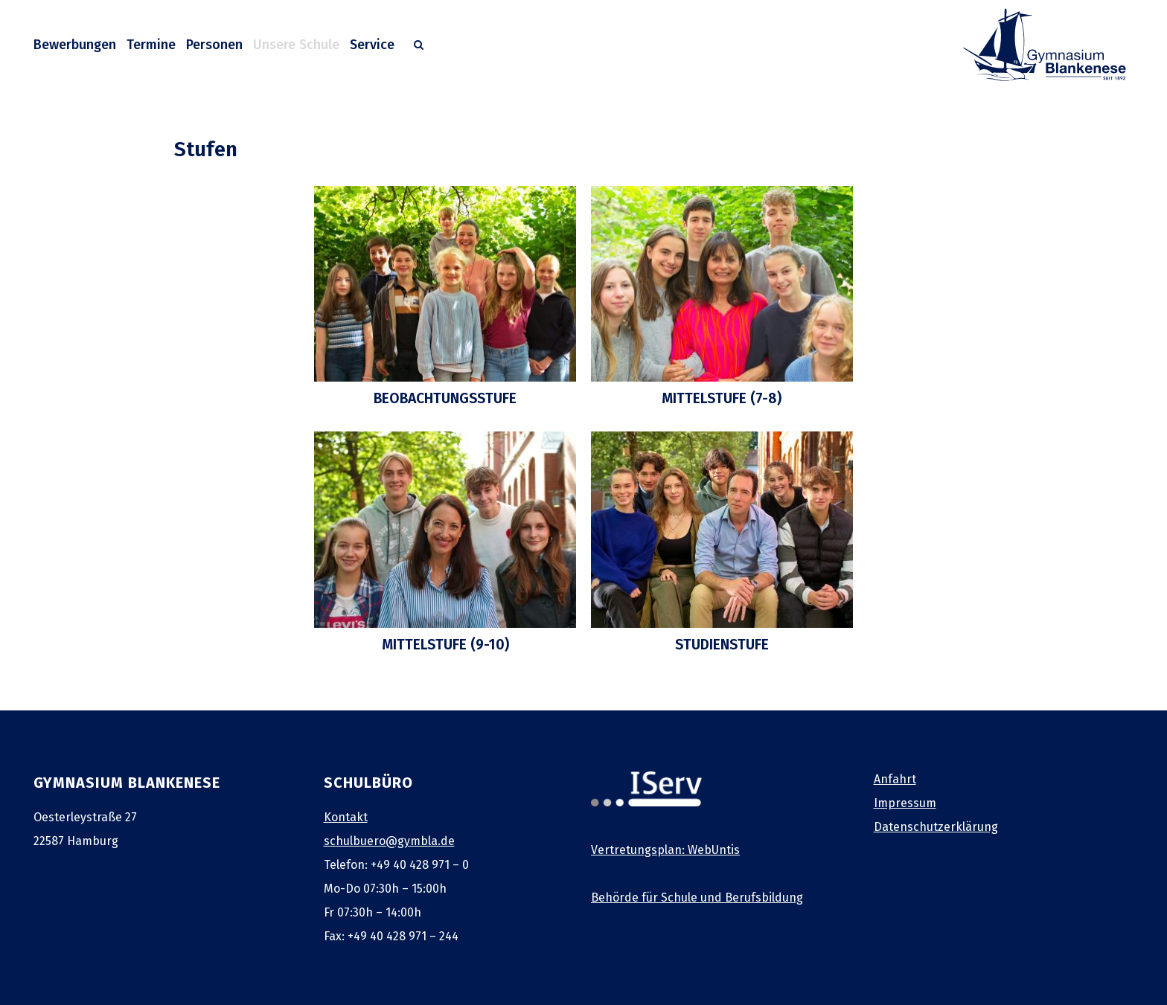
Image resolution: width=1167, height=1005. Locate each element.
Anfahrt (895, 779)
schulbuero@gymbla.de (389, 841)
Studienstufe (722, 644)
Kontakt (346, 817)
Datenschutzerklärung (936, 827)
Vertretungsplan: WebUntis (665, 850)
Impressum (905, 803)
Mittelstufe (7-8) (721, 398)
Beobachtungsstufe (445, 398)
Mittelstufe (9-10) (445, 644)
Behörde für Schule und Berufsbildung (697, 897)
